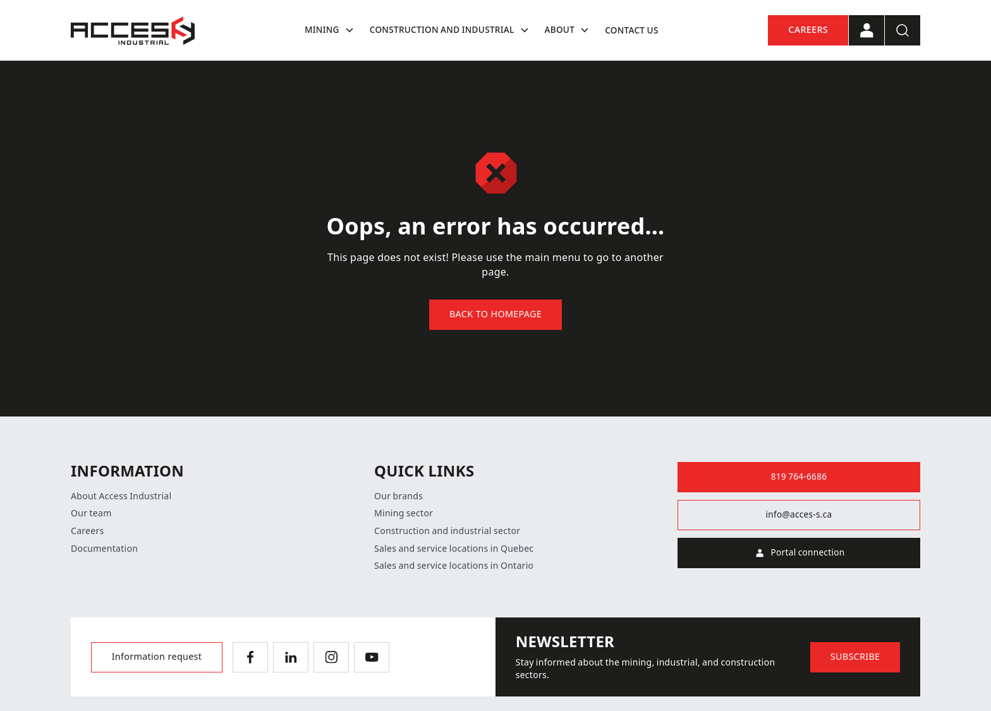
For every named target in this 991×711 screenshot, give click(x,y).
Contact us (632, 30)
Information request (157, 657)
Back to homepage (495, 314)
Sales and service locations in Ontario (453, 566)
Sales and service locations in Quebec (453, 549)
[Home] (133, 30)
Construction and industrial (451, 30)
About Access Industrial (121, 496)
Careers (808, 30)
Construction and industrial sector (447, 531)
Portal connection (799, 553)
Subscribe (855, 657)
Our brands (398, 496)
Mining (331, 30)
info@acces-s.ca (799, 514)
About (569, 30)
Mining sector (403, 513)
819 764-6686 (799, 476)
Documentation (104, 549)
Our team (91, 513)
